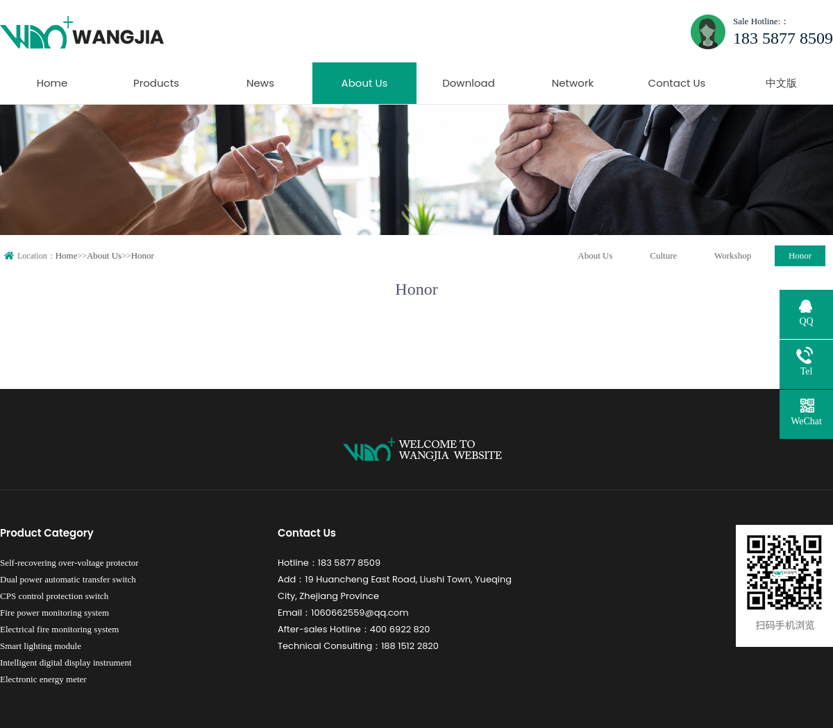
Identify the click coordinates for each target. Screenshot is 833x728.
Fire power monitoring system (54, 612)
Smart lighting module (40, 646)
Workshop (732, 255)
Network (573, 83)
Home (52, 83)
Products (156, 83)
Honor (142, 255)
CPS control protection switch (54, 596)
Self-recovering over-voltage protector (69, 562)
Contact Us (677, 83)
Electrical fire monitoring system (59, 629)
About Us (365, 83)
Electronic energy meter (43, 679)
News (260, 83)
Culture (663, 255)
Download (468, 83)
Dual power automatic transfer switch (68, 579)
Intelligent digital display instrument (66, 662)
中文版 (781, 83)
